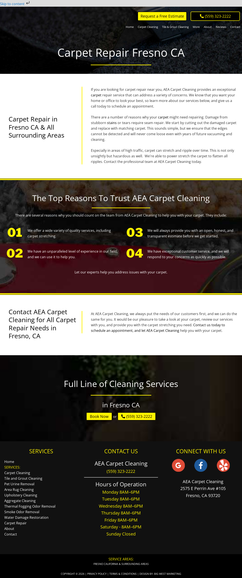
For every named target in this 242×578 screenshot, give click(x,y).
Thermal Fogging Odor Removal (29, 506)
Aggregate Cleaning (20, 500)
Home (9, 461)
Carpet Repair (15, 523)
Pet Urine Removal (19, 484)
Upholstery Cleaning (20, 495)
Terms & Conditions (123, 574)
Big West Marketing (167, 574)
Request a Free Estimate (162, 16)
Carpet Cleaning (17, 472)
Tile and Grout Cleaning (23, 478)
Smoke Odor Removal (21, 512)
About (9, 528)
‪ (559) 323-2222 (215, 16)
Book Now (99, 416)
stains (112, 122)
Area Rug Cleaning (19, 489)
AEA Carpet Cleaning (22, 22)
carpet (96, 95)
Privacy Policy (97, 574)
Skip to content (15, 4)
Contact (10, 534)
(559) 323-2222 (136, 416)
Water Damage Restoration (26, 517)
